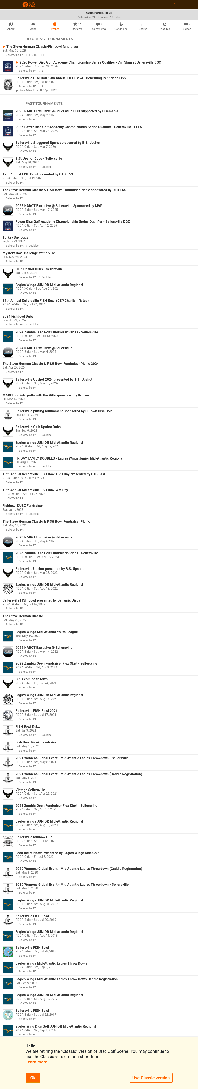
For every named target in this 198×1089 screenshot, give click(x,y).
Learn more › (38, 1061)
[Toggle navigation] (175, 4)
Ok (33, 1077)
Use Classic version (151, 1077)
